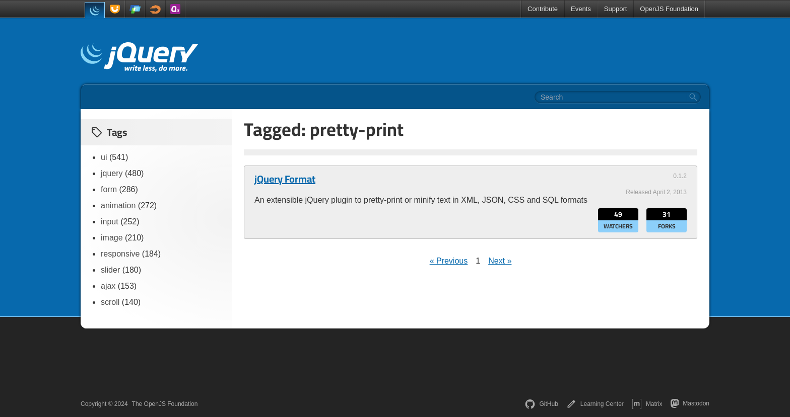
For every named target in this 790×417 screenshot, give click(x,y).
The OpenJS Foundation (165, 403)
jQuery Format (284, 179)
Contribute (543, 9)
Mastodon (690, 403)
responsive (120, 253)
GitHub (541, 404)
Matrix (647, 404)
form (109, 189)
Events (581, 9)
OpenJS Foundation (669, 9)
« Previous (449, 261)
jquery (112, 173)
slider (110, 270)
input (109, 221)
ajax (108, 286)
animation (118, 205)
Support (615, 9)
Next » (499, 261)
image (112, 237)
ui (104, 157)
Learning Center (595, 404)
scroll (110, 302)
